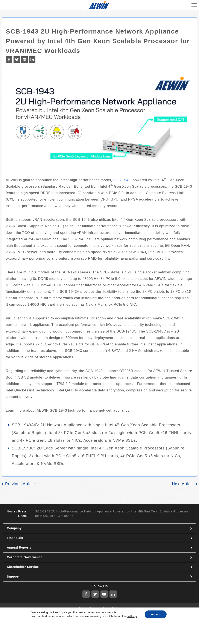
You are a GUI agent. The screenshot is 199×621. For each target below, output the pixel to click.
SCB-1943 (122, 180)
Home (11, 511)
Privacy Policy (88, 608)
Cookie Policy (111, 608)
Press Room (22, 514)
